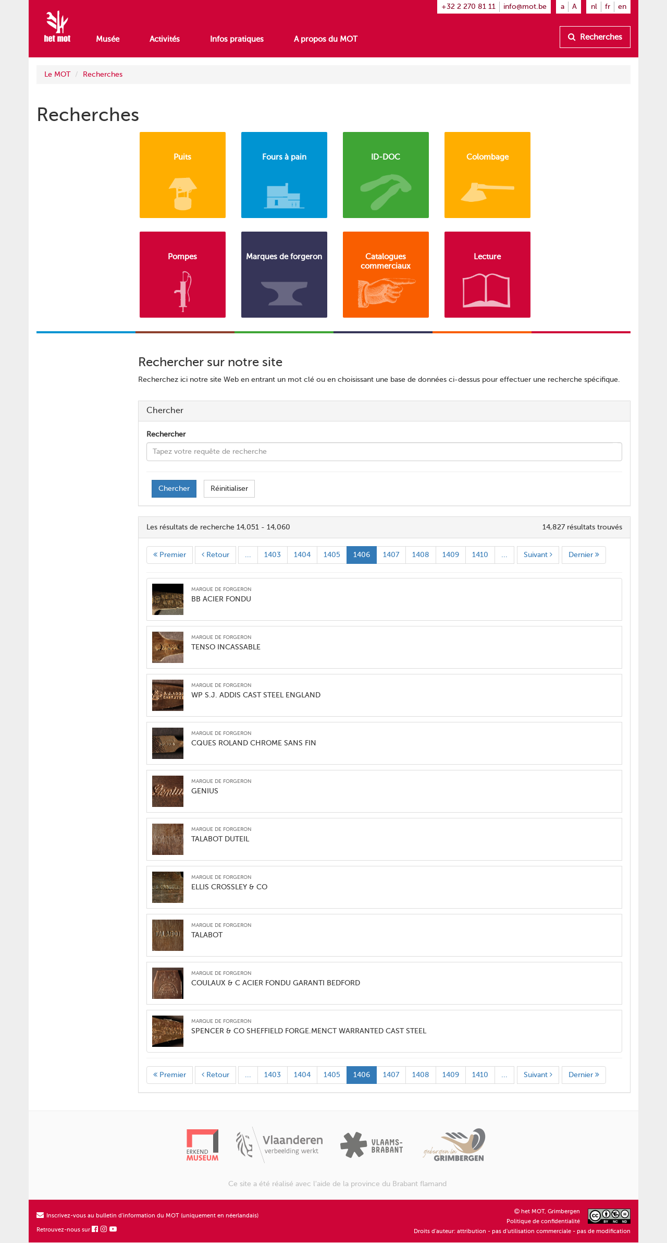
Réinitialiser (229, 488)
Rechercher (166, 434)
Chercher (174, 488)
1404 (302, 555)
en (622, 6)
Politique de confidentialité (543, 1221)
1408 (420, 555)
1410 (480, 555)
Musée (107, 39)
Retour (215, 555)
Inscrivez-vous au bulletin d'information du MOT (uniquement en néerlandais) (147, 1215)
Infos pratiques (237, 39)
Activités (165, 39)
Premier (169, 555)
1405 (332, 555)
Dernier (584, 555)
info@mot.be (525, 6)
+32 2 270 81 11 (468, 6)
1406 (361, 555)
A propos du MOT (325, 39)
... (248, 555)
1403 (272, 555)
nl (594, 6)
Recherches (595, 37)
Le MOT (57, 74)
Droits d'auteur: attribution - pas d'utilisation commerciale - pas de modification (522, 1231)
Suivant (538, 555)
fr (607, 6)
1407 (391, 555)
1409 (450, 555)
